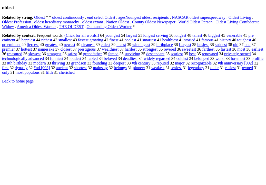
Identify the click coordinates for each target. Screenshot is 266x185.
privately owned (237, 54)
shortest (80, 68)
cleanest (88, 44)
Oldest (39, 17)
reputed (162, 63)
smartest (149, 40)
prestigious (87, 49)
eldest (105, 44)
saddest (221, 44)
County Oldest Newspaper (153, 22)
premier (8, 49)
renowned (210, 54)
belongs (120, 68)
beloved (110, 58)
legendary (196, 68)
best (192, 54)
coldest (182, 58)
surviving (132, 54)
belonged (201, 58)
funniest (56, 58)
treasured (14, 54)
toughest (244, 40)
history (225, 40)
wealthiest (110, 49)
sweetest (189, 49)
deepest (119, 63)
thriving (58, 63)
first (5, 68)
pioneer (139, 68)
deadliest (130, 58)
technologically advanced (23, 58)
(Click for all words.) (81, 35)
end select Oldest (101, 17)
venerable (234, 35)
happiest (28, 40)
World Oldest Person (196, 22)
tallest (197, 35)
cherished (67, 72)
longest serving (155, 35)
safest (72, 54)
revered (170, 49)
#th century (141, 63)
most (241, 49)
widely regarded (157, 58)
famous (207, 40)
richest (46, 40)
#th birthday (17, 63)
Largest (185, 44)
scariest (177, 54)
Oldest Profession (16, 22)
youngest (112, 35)
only (5, 72)
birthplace (164, 44)
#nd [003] (42, 68)
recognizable (201, 63)
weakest (158, 68)
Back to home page (18, 81)
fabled (92, 58)
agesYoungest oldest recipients (143, 17)
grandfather (92, 54)
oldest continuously (68, 17)
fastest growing (90, 40)
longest (180, 35)
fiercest (33, 44)
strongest (150, 49)
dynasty (21, 68)
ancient (62, 68)
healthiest (170, 40)
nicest (121, 44)
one (247, 44)
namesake (46, 49)
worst (220, 58)
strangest (54, 54)
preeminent (11, 44)
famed (113, 54)
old (235, 44)
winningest (141, 44)
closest (66, 49)
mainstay (100, 68)
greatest (51, 44)
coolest (130, 40)
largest (131, 35)
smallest (65, 40)
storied (189, 40)
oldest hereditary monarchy (56, 22)
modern (39, 63)
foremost (238, 58)
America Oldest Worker (36, 26)
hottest (26, 49)
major (179, 63)
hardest (130, 49)
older (214, 68)
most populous (27, 72)
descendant (155, 54)
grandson (78, 63)
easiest (230, 68)
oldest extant (92, 22)
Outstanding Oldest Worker (109, 26)
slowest (34, 54)
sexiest (176, 68)
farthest (208, 49)
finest (114, 40)
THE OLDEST (71, 26)
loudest (75, 58)
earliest (257, 49)
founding (99, 63)
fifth (49, 72)
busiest (203, 44)
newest (69, 44)
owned (247, 68)
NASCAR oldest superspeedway (198, 17)
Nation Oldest (117, 22)
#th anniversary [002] (235, 63)
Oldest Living (240, 17)
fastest (226, 49)
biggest (214, 35)
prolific (257, 58)
